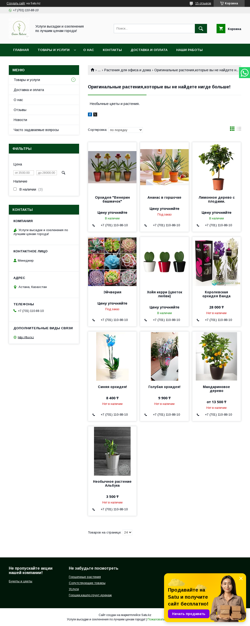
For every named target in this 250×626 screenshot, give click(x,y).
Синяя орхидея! (112, 387)
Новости (20, 120)
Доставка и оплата (149, 50)
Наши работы (189, 50)
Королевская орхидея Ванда (216, 294)
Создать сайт (16, 3)
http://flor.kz (26, 337)
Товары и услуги (54, 50)
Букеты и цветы (20, 581)
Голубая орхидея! (164, 387)
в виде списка (239, 129)
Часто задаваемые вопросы (36, 130)
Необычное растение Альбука (112, 483)
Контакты (112, 50)
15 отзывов (203, 3)
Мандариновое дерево (216, 389)
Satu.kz (146, 615)
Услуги (74, 589)
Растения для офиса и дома (127, 70)
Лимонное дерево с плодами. (216, 199)
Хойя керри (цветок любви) (164, 294)
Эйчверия (112, 292)
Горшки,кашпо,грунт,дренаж (90, 595)
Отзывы (20, 110)
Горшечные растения (85, 577)
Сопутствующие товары (87, 583)
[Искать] (201, 28)
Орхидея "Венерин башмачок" (112, 199)
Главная (21, 50)
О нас (88, 50)
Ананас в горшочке (164, 197)
